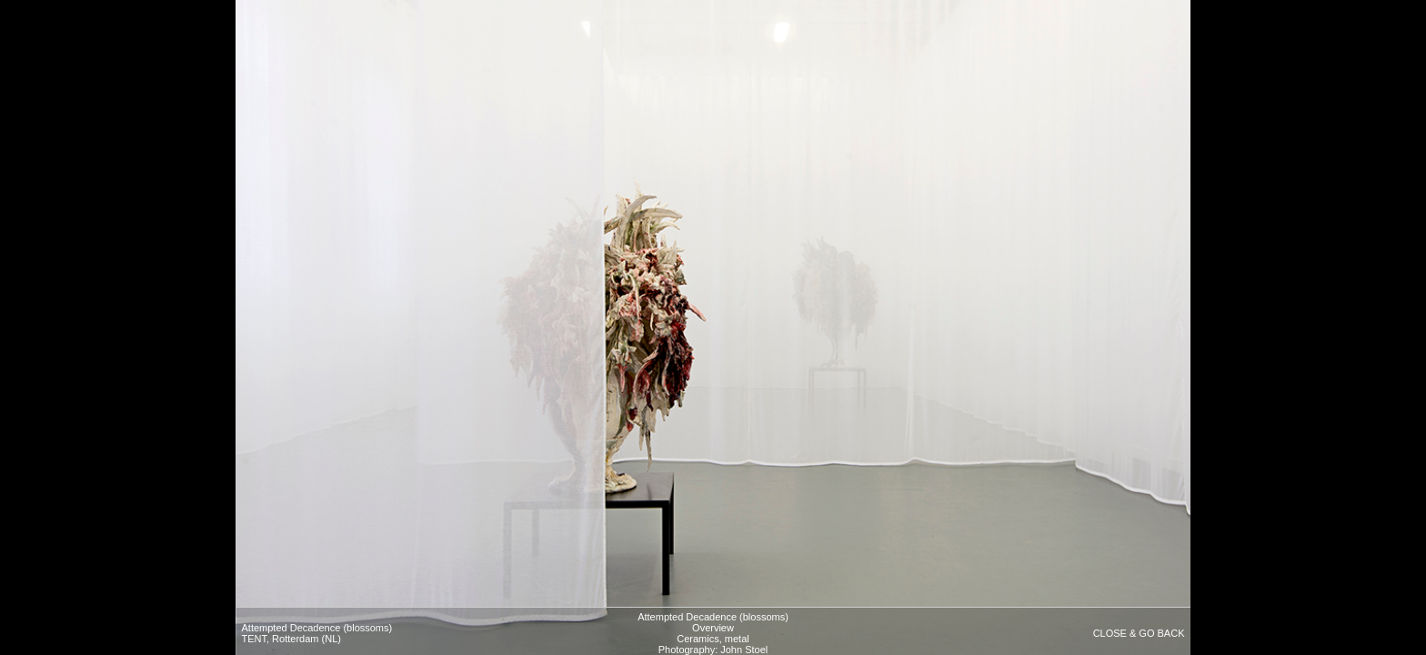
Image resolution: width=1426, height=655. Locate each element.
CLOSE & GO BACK (1139, 633)
